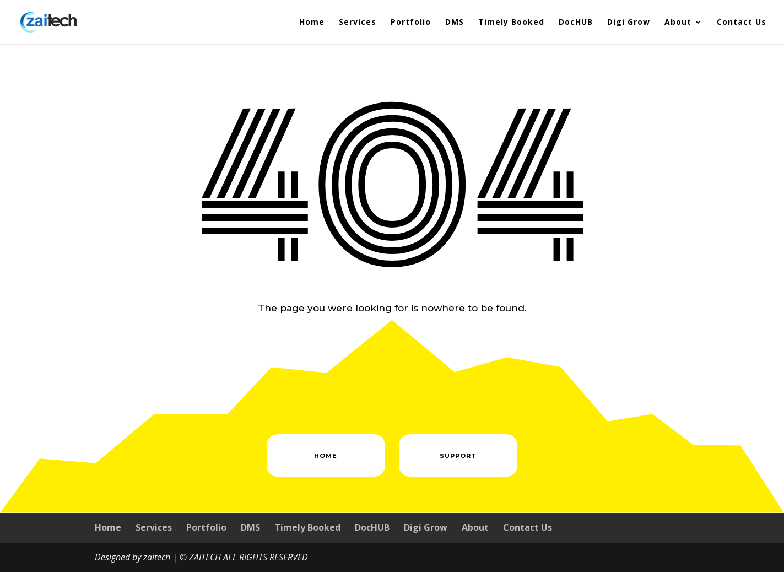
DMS (454, 22)
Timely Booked (511, 22)
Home (312, 22)
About (677, 22)
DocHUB (576, 22)
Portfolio (411, 22)
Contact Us (741, 22)
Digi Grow (628, 22)
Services (357, 22)
